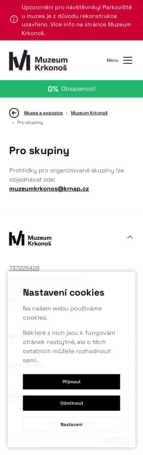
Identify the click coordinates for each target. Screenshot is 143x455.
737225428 (24, 268)
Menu (120, 60)
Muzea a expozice (43, 113)
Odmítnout (71, 403)
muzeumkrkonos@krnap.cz (49, 189)
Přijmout (71, 382)
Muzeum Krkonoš (89, 113)
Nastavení (71, 424)
